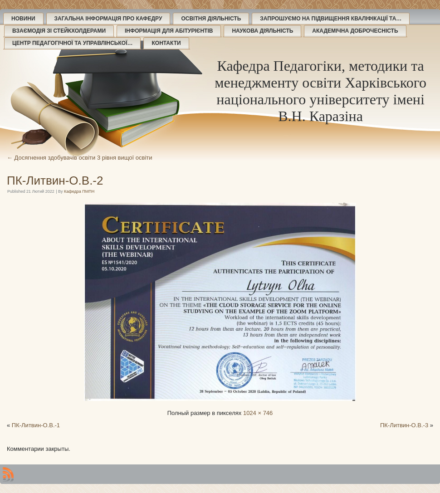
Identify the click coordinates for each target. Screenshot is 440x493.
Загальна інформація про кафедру (108, 18)
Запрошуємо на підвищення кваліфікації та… (330, 18)
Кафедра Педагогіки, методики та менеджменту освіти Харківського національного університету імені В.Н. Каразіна (320, 91)
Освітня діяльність (211, 18)
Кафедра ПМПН (79, 191)
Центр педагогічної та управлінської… (72, 43)
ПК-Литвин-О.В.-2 (55, 180)
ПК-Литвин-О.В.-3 (404, 425)
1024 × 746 (258, 413)
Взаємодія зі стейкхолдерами (59, 31)
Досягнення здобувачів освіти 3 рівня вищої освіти (79, 157)
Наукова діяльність (262, 31)
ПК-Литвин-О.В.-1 (36, 425)
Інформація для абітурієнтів (169, 31)
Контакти (166, 43)
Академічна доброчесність (355, 31)
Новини (23, 18)
